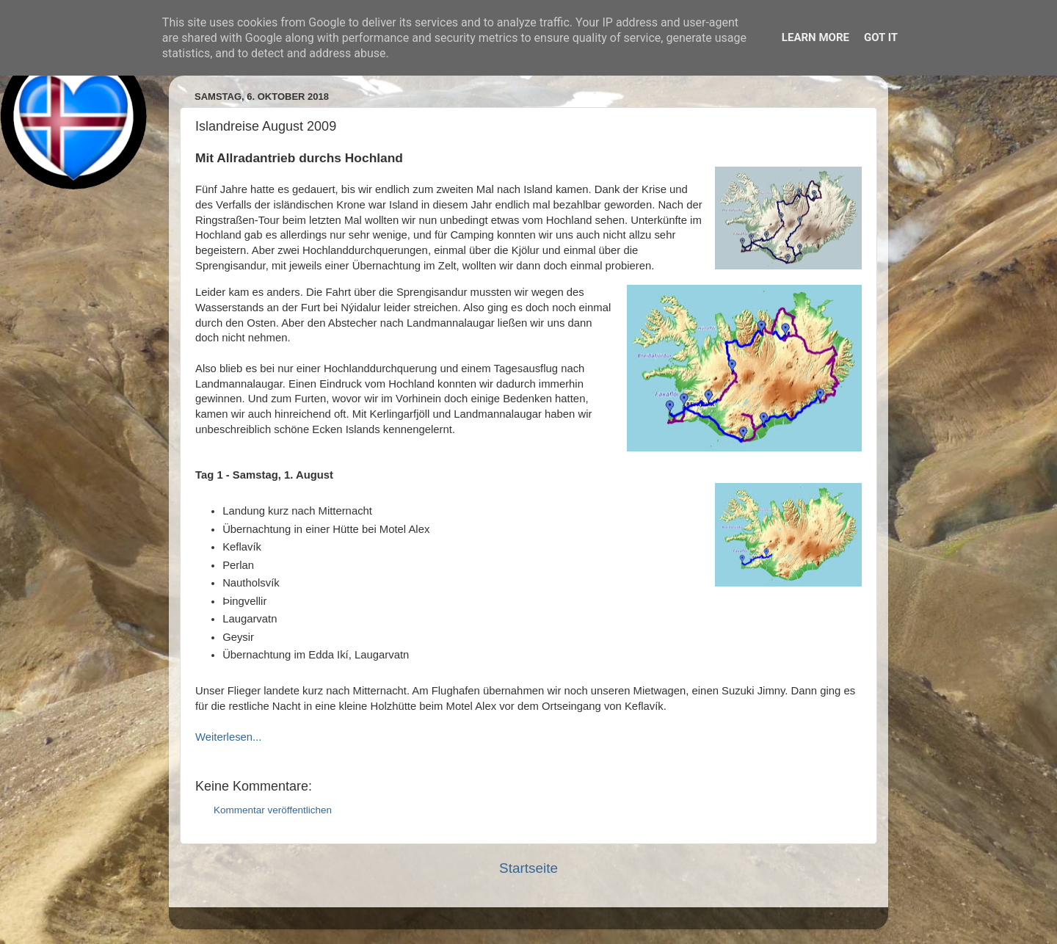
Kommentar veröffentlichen (273, 810)
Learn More (815, 37)
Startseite (528, 868)
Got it (881, 37)
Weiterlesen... (228, 737)
